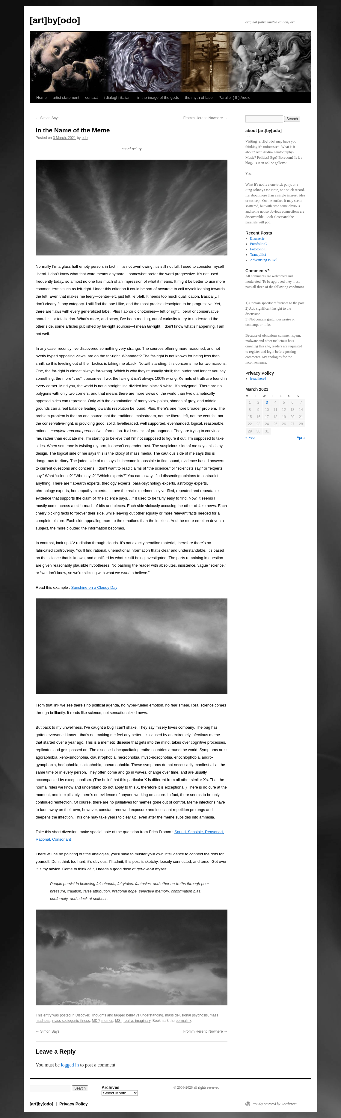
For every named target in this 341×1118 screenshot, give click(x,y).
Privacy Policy (73, 1104)
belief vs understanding (144, 1015)
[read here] (258, 378)
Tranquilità (258, 254)
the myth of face (199, 97)
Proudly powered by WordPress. (274, 1104)
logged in (70, 1064)
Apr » (301, 437)
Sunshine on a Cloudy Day (94, 587)
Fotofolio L (258, 249)
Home (41, 97)
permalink (183, 1021)
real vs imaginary (136, 1021)
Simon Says (47, 118)
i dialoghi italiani (117, 97)
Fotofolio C (258, 244)
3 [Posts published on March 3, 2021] (267, 402)
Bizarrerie (257, 238)
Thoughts (98, 1015)
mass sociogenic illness (71, 1021)
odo (84, 138)
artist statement (66, 97)
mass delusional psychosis (186, 1015)
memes (107, 1021)
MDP (95, 1021)
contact (91, 97)
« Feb (250, 437)
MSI (118, 1021)
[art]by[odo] (55, 20)
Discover (82, 1015)
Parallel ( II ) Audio (235, 97)
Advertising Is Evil (263, 260)
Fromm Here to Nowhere (205, 118)
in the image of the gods (158, 97)
